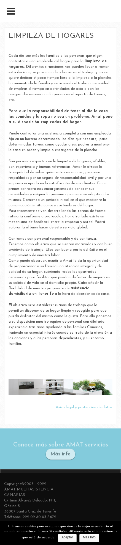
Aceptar (67, 537)
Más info (60, 454)
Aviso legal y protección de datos (84, 407)
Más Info (89, 537)
